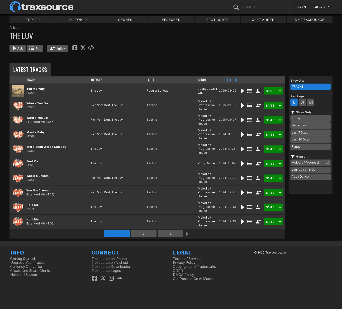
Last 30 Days (301, 139)
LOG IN (299, 7)
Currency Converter (26, 266)
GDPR (178, 271)
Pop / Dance (206, 163)
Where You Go (37, 103)
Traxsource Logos (106, 271)
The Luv (96, 90)
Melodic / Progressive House (206, 105)
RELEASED (230, 79)
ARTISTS (96, 79)
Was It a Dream (37, 176)
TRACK (30, 79)
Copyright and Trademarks (194, 266)
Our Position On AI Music (193, 279)
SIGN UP (321, 7)
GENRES (125, 20)
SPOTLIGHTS (217, 20)
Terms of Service (187, 259)
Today (296, 118)
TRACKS (298, 86)
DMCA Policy (183, 275)
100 (311, 102)
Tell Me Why (35, 88)
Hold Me (32, 205)
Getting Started (22, 259)
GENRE (202, 79)
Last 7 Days (300, 132)
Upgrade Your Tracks (27, 262)
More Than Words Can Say (46, 147)
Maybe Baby (35, 132)
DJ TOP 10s (79, 20)
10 (294, 102)
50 (302, 102)
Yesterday (299, 125)
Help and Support (24, 275)
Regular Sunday (157, 90)
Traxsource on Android (109, 262)
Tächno (152, 105)
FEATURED (171, 20)
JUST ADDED (263, 20)
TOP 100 (33, 20)
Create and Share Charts (30, 271)
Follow (58, 48)
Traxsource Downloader (110, 266)
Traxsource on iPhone (109, 259)
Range (296, 146)
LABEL (150, 79)
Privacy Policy (184, 262)
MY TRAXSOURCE (309, 20)
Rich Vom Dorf (100, 105)
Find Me (32, 161)
